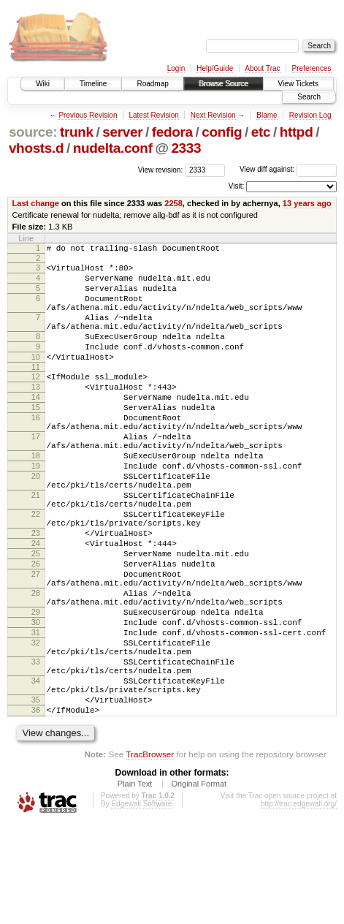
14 (35, 425)
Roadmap (152, 84)
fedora (172, 132)
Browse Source (223, 84)
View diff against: (288, 169)
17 (35, 473)
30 (35, 701)
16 (35, 450)
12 (35, 400)
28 (35, 665)
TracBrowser (150, 855)
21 (35, 545)
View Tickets (298, 84)
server (122, 132)
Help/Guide (214, 68)
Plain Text (135, 884)
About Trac (262, 68)
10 (35, 378)
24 (35, 604)
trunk (76, 132)
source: (33, 132)
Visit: (237, 186)
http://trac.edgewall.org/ (299, 905)
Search (309, 97)
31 (35, 713)
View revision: (160, 169)
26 (35, 629)
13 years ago (307, 203)
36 (35, 808)
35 (35, 796)
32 (35, 726)
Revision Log (310, 115)
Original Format (198, 884)
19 (35, 509)
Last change (35, 203)
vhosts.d (36, 148)
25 (35, 617)
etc (260, 132)
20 (35, 522)
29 (35, 688)
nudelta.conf (113, 148)
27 (35, 641)
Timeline (93, 84)
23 (35, 592)
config (222, 132)
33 (35, 749)
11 (35, 391)
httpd (296, 132)
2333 (186, 148)
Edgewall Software (141, 905)
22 (35, 568)
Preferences (312, 68)
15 (35, 437)
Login (176, 68)
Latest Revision (153, 115)
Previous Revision (87, 115)
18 (35, 497)
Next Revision (213, 115)
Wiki (43, 84)
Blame (266, 115)
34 (35, 772)
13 (35, 413)
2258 (173, 203)
